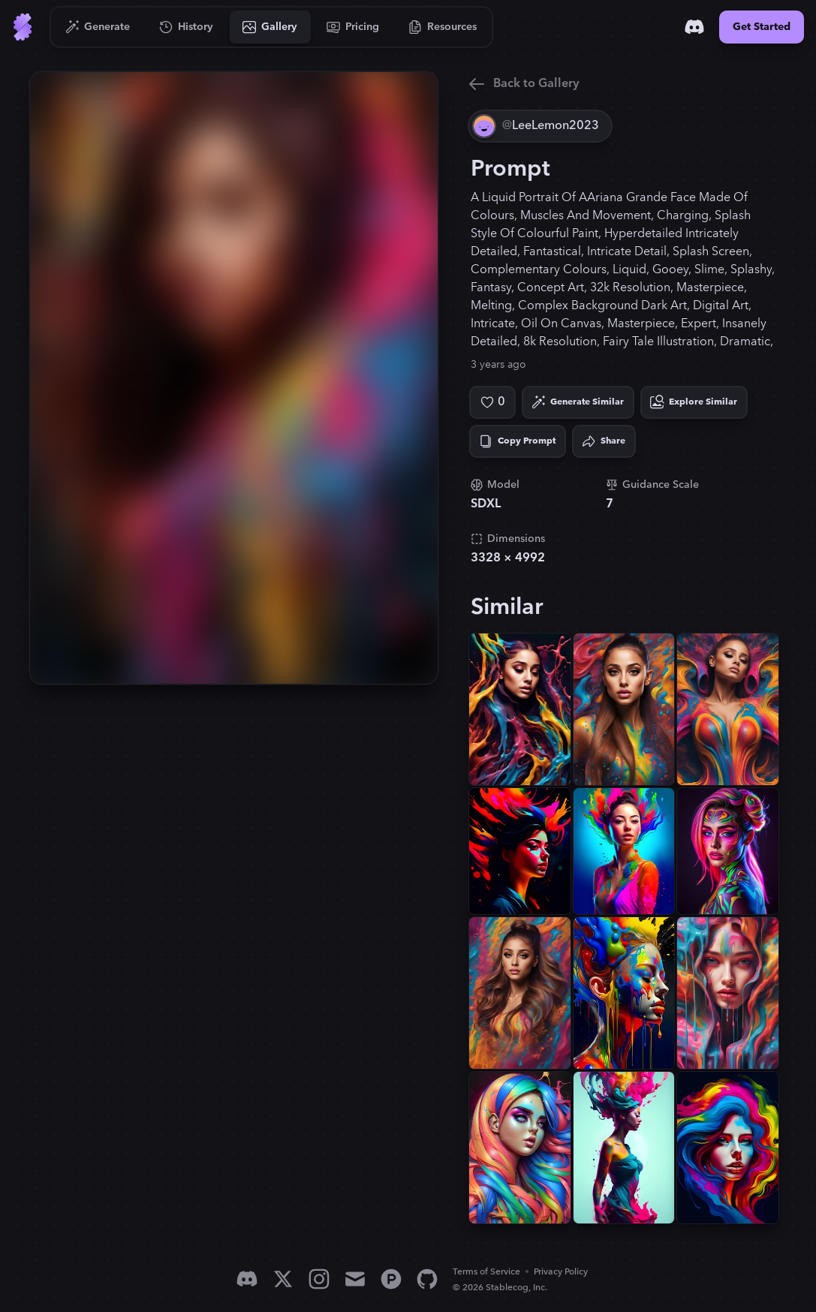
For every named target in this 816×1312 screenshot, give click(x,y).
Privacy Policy (561, 1272)
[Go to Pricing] (353, 27)
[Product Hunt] (391, 1279)
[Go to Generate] (98, 27)
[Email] (355, 1279)
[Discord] (694, 27)
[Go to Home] (22, 27)
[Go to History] (186, 27)
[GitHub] (427, 1279)
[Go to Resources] (443, 27)
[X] (283, 1279)
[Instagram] (319, 1279)
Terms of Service (486, 1272)
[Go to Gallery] (270, 27)
